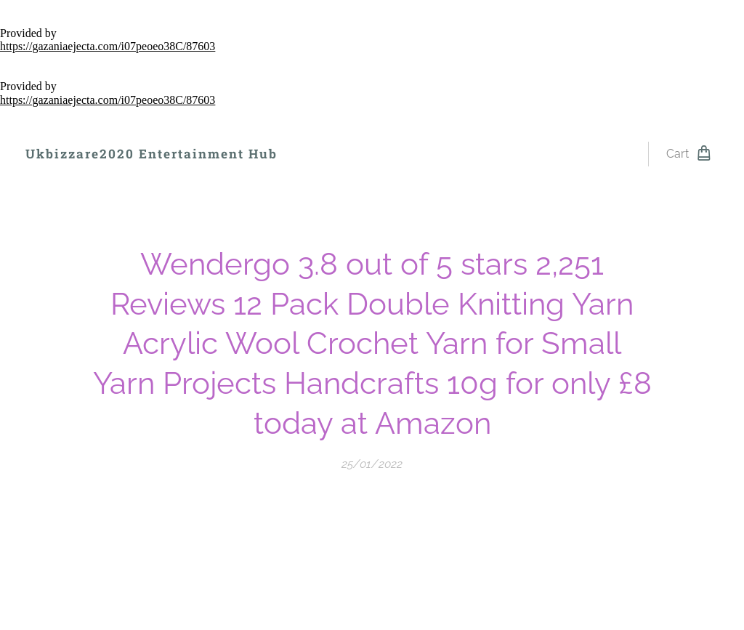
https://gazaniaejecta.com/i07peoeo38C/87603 (107, 46)
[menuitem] (328, 154)
